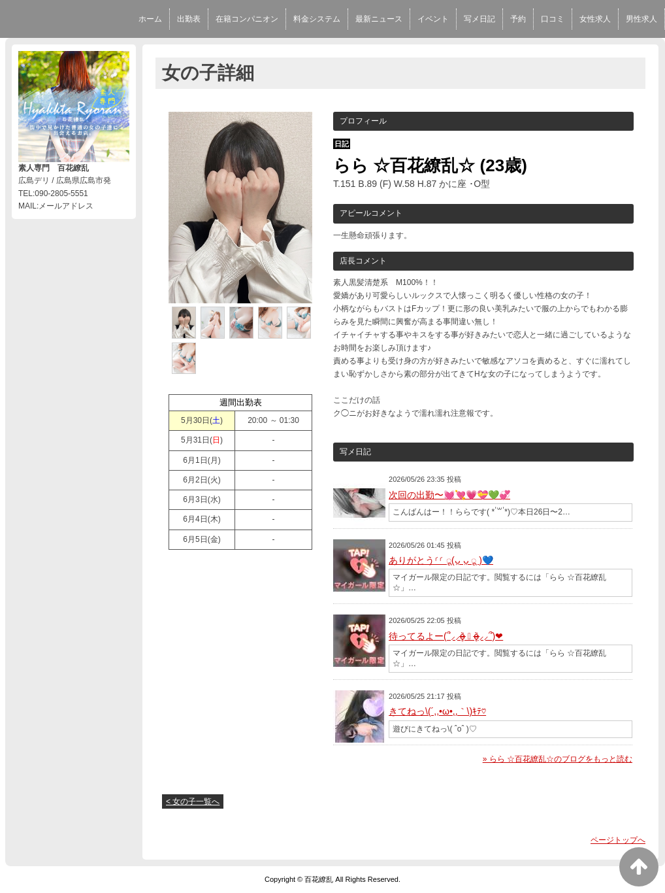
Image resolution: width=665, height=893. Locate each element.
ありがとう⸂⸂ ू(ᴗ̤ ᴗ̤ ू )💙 (441, 560)
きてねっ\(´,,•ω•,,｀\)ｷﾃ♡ (437, 711)
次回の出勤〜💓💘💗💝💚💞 (449, 495)
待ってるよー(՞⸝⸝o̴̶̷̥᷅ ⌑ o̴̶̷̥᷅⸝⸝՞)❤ (446, 636)
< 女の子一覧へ (192, 801)
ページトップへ (618, 840)
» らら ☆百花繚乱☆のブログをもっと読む (557, 759)
